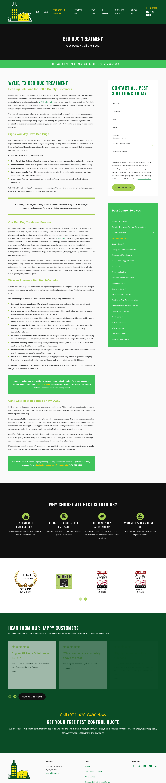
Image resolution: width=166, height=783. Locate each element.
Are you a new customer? (121, 144)
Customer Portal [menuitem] (119, 12)
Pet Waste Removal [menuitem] (77, 12)
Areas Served (90, 777)
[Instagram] (139, 766)
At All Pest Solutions (47, 102)
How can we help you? (120, 152)
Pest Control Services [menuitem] (59, 12)
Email (115, 128)
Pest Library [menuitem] (106, 12)
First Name (116, 103)
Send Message (123, 187)
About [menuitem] (46, 11)
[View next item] (85, 599)
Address (116, 136)
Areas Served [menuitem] (92, 12)
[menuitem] (133, 221)
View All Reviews (32, 696)
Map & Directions (52, 773)
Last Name (116, 112)
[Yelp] (156, 766)
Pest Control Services (93, 771)
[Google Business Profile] (150, 766)
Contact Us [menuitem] (135, 12)
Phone (115, 120)
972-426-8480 (150, 13)
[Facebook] (133, 766)
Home (87, 766)
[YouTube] (145, 766)
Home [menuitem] (38, 11)
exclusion (62, 238)
